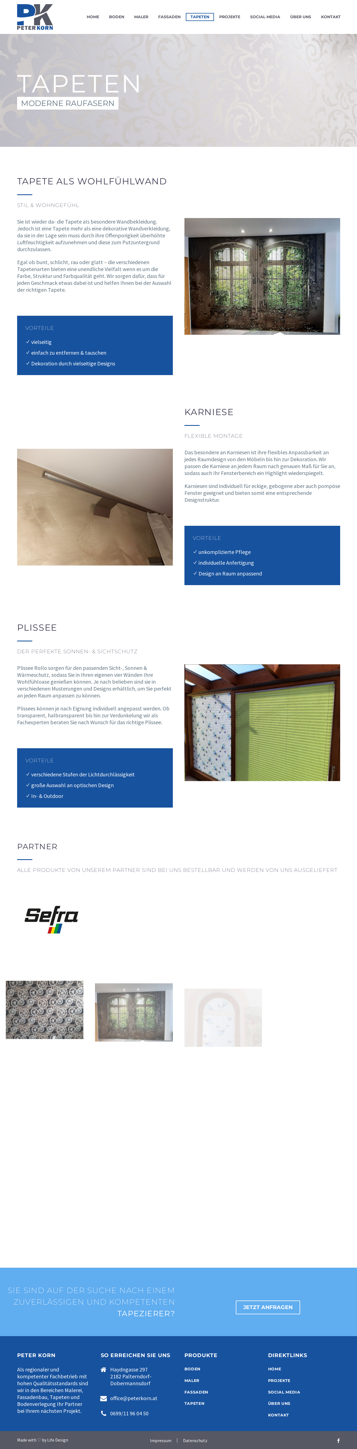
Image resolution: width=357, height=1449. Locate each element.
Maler (141, 16)
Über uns (300, 16)
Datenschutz (195, 1440)
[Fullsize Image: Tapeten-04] (44, 1019)
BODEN (192, 1368)
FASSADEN (196, 1392)
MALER (192, 1380)
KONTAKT (278, 1415)
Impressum (160, 1440)
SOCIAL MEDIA (284, 1392)
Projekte (229, 16)
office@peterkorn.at (133, 1398)
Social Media (265, 16)
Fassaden (169, 16)
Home (93, 16)
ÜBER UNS (279, 1403)
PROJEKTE (279, 1380)
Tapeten (200, 16)
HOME (274, 1368)
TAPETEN (194, 1403)
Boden (116, 16)
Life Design (57, 1440)
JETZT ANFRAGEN (268, 1307)
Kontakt (331, 16)
